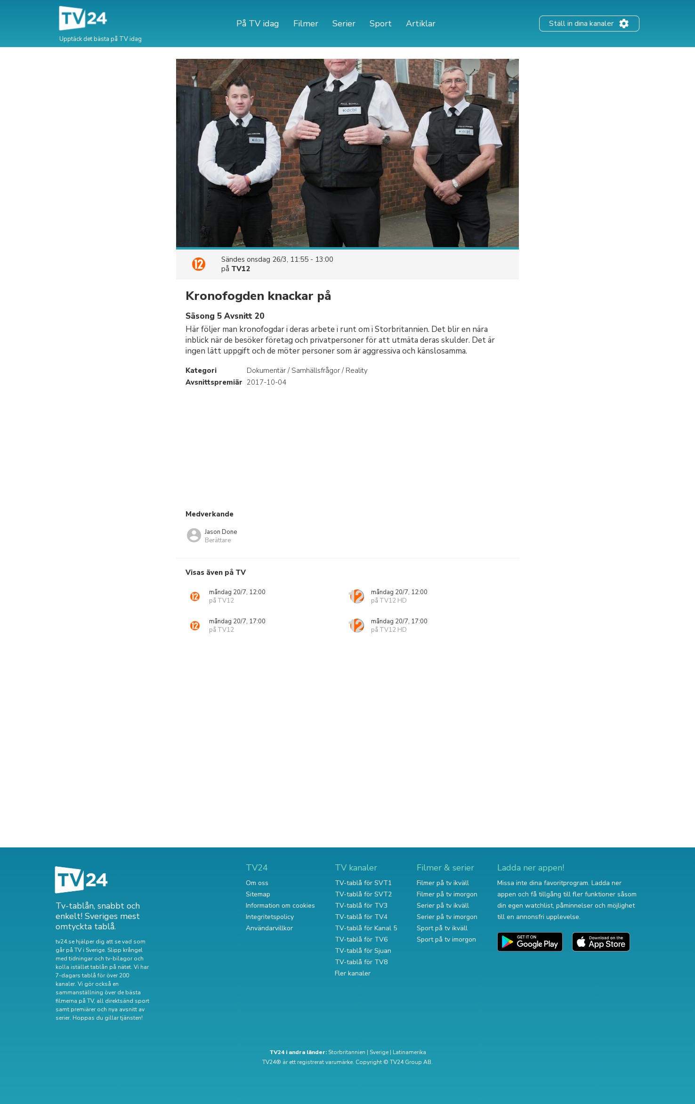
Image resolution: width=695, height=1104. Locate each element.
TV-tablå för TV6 (361, 939)
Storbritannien (346, 1052)
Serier (344, 23)
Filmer (305, 23)
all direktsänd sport (123, 1001)
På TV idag (257, 23)
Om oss (257, 882)
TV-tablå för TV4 (361, 916)
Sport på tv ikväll (442, 928)
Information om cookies (280, 905)
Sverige (379, 1052)
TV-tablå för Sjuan (363, 950)
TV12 (240, 269)
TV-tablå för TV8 (361, 962)
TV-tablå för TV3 (361, 905)
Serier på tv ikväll (443, 905)
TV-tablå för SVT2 (363, 894)
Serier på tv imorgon (447, 916)
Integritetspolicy (270, 916)
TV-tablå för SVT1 (363, 882)
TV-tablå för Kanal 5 (366, 928)
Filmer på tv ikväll (443, 882)
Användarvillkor (269, 928)
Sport (381, 23)
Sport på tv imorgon (446, 939)
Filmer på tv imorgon (447, 894)
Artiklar (421, 23)
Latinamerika (409, 1052)
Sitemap (258, 894)
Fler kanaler (353, 973)
